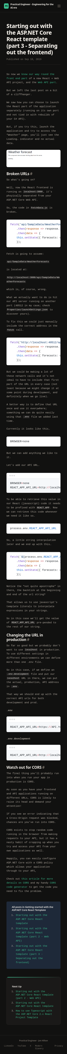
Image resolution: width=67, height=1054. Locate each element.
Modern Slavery (39, 1047)
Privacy (59, 1046)
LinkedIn (9, 1046)
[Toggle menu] (59, 6)
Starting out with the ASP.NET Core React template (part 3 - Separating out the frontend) (31, 954)
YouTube (22, 1046)
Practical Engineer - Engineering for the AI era (29, 6)
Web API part (47, 82)
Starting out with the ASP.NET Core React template (31, 919)
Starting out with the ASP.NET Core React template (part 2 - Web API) (34, 995)
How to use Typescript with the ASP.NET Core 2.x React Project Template (34, 1014)
